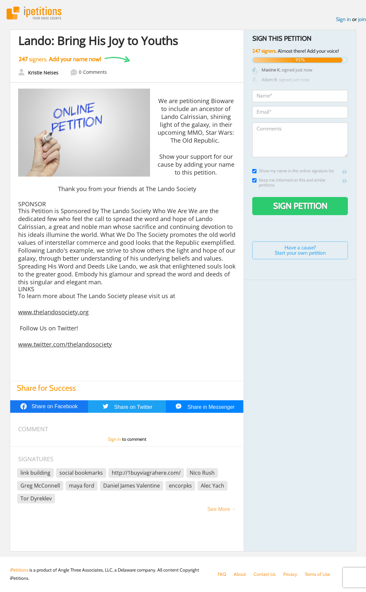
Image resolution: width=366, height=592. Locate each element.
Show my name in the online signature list (293, 170)
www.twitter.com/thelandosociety (65, 344)
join (362, 19)
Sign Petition (300, 206)
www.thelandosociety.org (53, 312)
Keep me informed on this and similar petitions (288, 182)
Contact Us (265, 574)
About (240, 574)
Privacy (290, 574)
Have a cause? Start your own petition (300, 250)
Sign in (343, 19)
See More (218, 509)
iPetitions (34, 13)
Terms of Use (317, 574)
